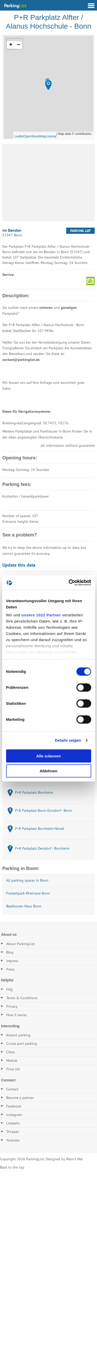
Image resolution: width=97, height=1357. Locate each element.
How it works (16, 1015)
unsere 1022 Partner (41, 615)
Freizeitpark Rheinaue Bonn (28, 893)
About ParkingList (20, 943)
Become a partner (20, 1097)
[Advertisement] (48, 182)
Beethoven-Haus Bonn (23, 906)
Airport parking (18, 1035)
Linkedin (13, 1123)
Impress (12, 960)
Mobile (11, 1060)
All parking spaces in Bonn (27, 880)
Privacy (12, 1006)
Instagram (14, 1114)
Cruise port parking (21, 1043)
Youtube (12, 1140)
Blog (9, 952)
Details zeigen (68, 740)
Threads (12, 1131)
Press (10, 969)
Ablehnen (48, 771)
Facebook (13, 1106)
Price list (13, 1069)
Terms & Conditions (22, 998)
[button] (48, 85)
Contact (12, 1089)
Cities (10, 1052)
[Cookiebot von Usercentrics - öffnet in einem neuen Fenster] (69, 582)
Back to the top (12, 1167)
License (51, 136)
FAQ (9, 989)
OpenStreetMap (35, 136)
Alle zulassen (48, 756)
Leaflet (19, 136)
